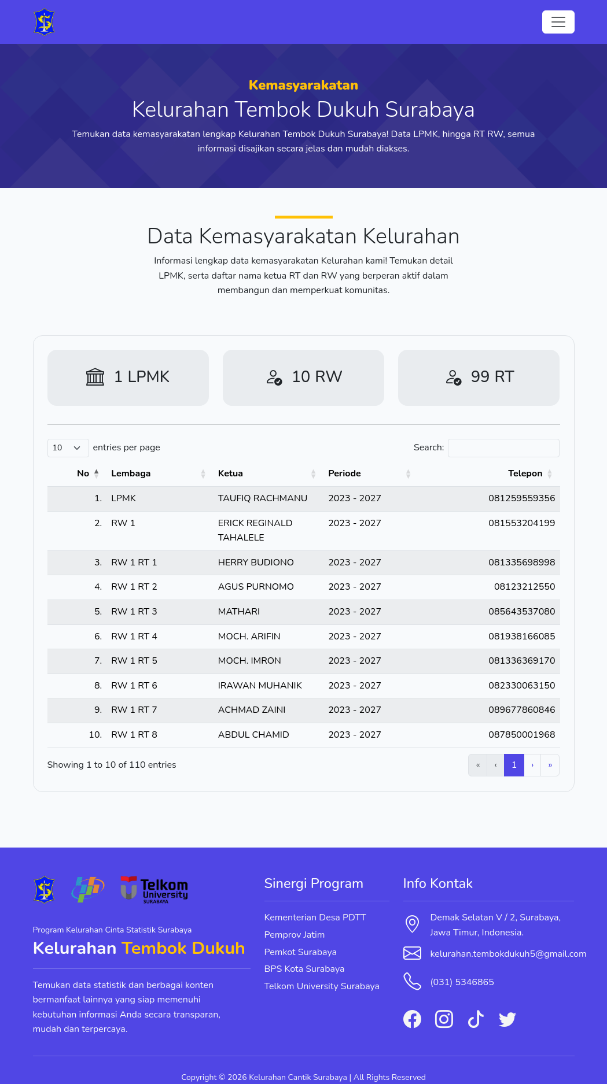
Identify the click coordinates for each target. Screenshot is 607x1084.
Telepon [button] (525, 473)
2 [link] (408, 749)
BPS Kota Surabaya (304, 954)
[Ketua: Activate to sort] (279, 474)
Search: (429, 447)
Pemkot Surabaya (300, 937)
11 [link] (511, 749)
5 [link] (467, 749)
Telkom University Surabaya (322, 971)
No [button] (62, 473)
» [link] (550, 749)
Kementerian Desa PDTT (315, 903)
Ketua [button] (177, 473)
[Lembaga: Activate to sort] (123, 474)
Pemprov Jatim (294, 919)
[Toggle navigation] (558, 22)
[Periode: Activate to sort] (433, 474)
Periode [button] (418, 473)
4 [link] (448, 749)
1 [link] (388, 749)
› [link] (532, 749)
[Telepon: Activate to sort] (514, 474)
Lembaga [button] (110, 473)
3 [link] (428, 749)
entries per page (126, 447)
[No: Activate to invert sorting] (66, 474)
